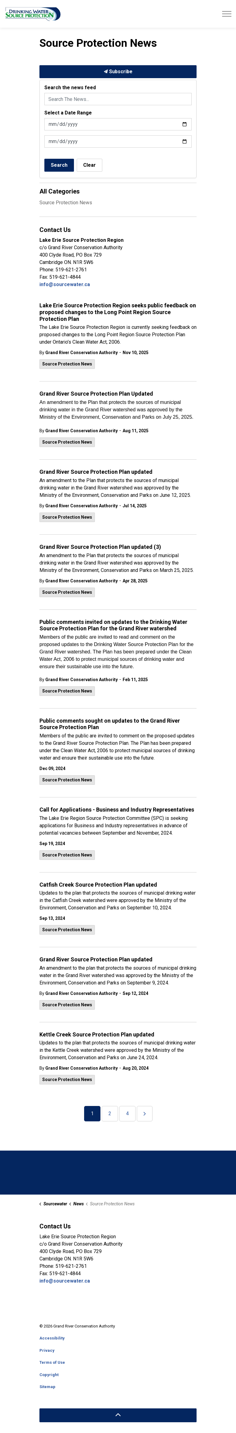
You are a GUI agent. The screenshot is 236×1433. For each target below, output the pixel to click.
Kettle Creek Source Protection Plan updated (96, 1034)
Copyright (49, 1374)
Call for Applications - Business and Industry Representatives (116, 809)
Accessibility (52, 1338)
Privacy (47, 1350)
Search (59, 165)
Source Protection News (67, 363)
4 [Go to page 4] (127, 1113)
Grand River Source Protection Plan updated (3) (100, 547)
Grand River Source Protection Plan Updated (96, 393)
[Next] (145, 1113)
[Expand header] (227, 14)
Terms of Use (52, 1362)
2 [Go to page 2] (109, 1113)
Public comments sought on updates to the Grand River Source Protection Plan (109, 724)
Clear (89, 165)
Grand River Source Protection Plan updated (96, 472)
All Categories (59, 191)
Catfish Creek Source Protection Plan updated (98, 884)
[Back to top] (118, 1415)
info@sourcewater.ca (65, 284)
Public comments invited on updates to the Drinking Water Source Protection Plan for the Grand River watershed (113, 625)
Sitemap (47, 1386)
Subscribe (118, 72)
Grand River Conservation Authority (81, 352)
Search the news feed (70, 87)
